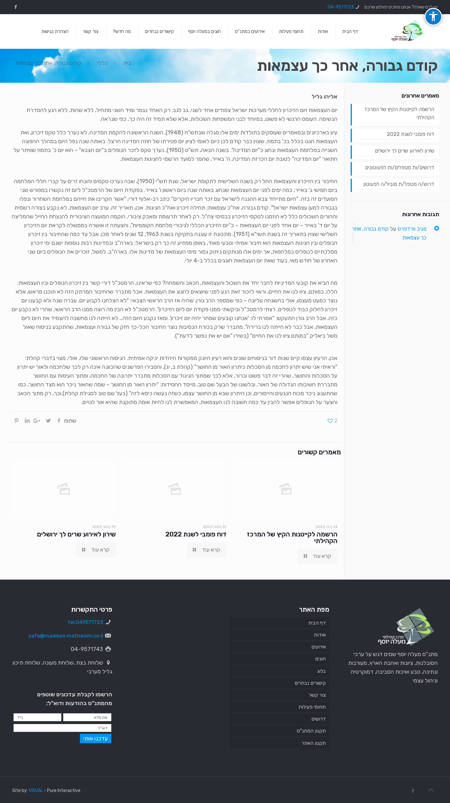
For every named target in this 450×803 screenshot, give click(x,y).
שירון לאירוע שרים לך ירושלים (76, 534)
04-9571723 (341, 7)
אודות (320, 635)
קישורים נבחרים (310, 683)
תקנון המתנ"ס (311, 731)
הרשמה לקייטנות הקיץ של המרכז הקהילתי (292, 538)
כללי (102, 62)
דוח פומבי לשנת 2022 (195, 534)
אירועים (318, 647)
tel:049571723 (84, 622)
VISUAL (36, 790)
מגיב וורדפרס (411, 232)
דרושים (318, 719)
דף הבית (317, 623)
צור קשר (317, 695)
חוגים (320, 659)
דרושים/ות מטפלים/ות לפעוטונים (396, 170)
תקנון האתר (314, 743)
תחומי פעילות (312, 707)
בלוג (321, 671)
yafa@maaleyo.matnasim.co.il (64, 635)
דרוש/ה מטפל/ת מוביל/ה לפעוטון (395, 187)
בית (127, 62)
